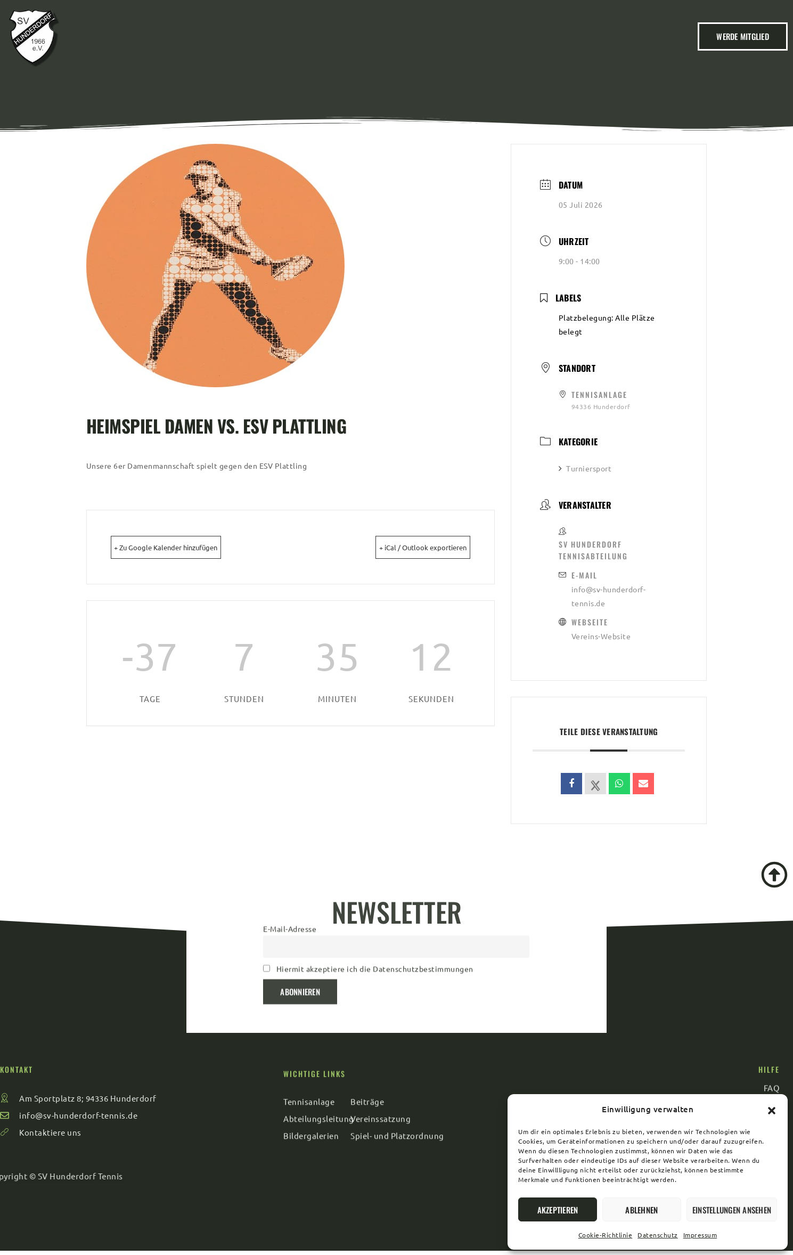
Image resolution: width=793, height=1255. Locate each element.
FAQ (564, 48)
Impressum (700, 1234)
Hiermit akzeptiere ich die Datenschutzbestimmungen (374, 909)
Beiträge (322, 48)
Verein (269, 48)
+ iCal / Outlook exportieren (404, 547)
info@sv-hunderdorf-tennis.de (608, 596)
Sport (468, 48)
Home (223, 48)
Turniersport (585, 468)
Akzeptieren (557, 1210)
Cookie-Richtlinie (605, 1234)
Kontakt (519, 48)
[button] (771, 1109)
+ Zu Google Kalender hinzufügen (186, 547)
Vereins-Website (601, 636)
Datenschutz (657, 1234)
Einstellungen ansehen (731, 1210)
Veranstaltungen (398, 48)
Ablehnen (641, 1210)
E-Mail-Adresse (289, 869)
